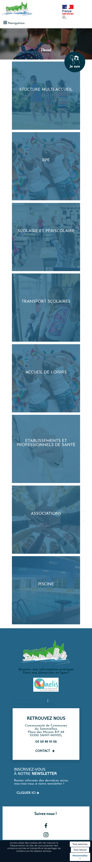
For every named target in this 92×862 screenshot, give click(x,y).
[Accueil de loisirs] (46, 378)
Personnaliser (80, 857)
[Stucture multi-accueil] (46, 96)
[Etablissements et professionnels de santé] (46, 449)
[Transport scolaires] (46, 307)
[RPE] (46, 166)
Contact (42, 751)
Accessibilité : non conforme (33, 703)
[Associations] (46, 520)
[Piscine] (46, 590)
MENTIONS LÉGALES (29, 700)
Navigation (16, 23)
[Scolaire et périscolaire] (46, 237)
